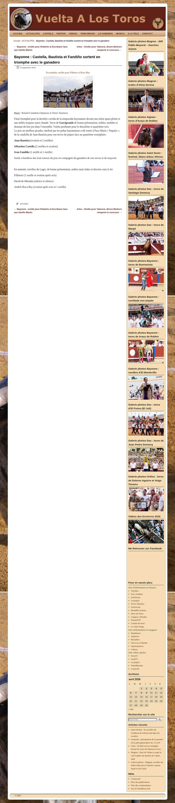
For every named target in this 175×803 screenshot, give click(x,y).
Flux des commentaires (141, 785)
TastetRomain (137, 665)
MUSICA (120, 33)
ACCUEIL (18, 33)
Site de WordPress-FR (140, 788)
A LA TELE (133, 33)
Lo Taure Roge (137, 626)
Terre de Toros (137, 613)
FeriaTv (134, 656)
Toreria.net (135, 607)
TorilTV (134, 659)
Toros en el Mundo (139, 643)
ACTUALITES (33, 33)
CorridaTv (135, 662)
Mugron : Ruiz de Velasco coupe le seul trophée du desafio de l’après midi (146, 755)
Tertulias (135, 591)
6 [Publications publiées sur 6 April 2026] (130, 693)
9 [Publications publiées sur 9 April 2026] (146, 693)
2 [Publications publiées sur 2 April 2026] (146, 688)
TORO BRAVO (87, 33)
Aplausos (135, 636)
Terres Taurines (137, 604)
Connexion (135, 779)
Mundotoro (136, 633)
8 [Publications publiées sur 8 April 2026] (141, 693)
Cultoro (134, 649)
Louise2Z (135, 669)
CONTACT (147, 33)
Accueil (17, 41)
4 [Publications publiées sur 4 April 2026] (156, 688)
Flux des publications (140, 782)
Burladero (135, 639)
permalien (24, 204)
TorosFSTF (136, 620)
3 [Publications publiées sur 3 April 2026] (151, 688)
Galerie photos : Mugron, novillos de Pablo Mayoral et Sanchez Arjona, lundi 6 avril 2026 (147, 765)
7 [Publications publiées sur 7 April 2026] (136, 693)
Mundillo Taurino (138, 610)
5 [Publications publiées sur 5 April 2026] (161, 688)
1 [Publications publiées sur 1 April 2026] (141, 688)
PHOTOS (61, 33)
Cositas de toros (138, 623)
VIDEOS (73, 33)
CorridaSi (135, 600)
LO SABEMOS (105, 33)
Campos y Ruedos (139, 617)
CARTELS (48, 33)
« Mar (131, 709)
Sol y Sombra (137, 594)
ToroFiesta (135, 597)
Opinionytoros (137, 646)
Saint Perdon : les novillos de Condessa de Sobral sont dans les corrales (145, 732)
